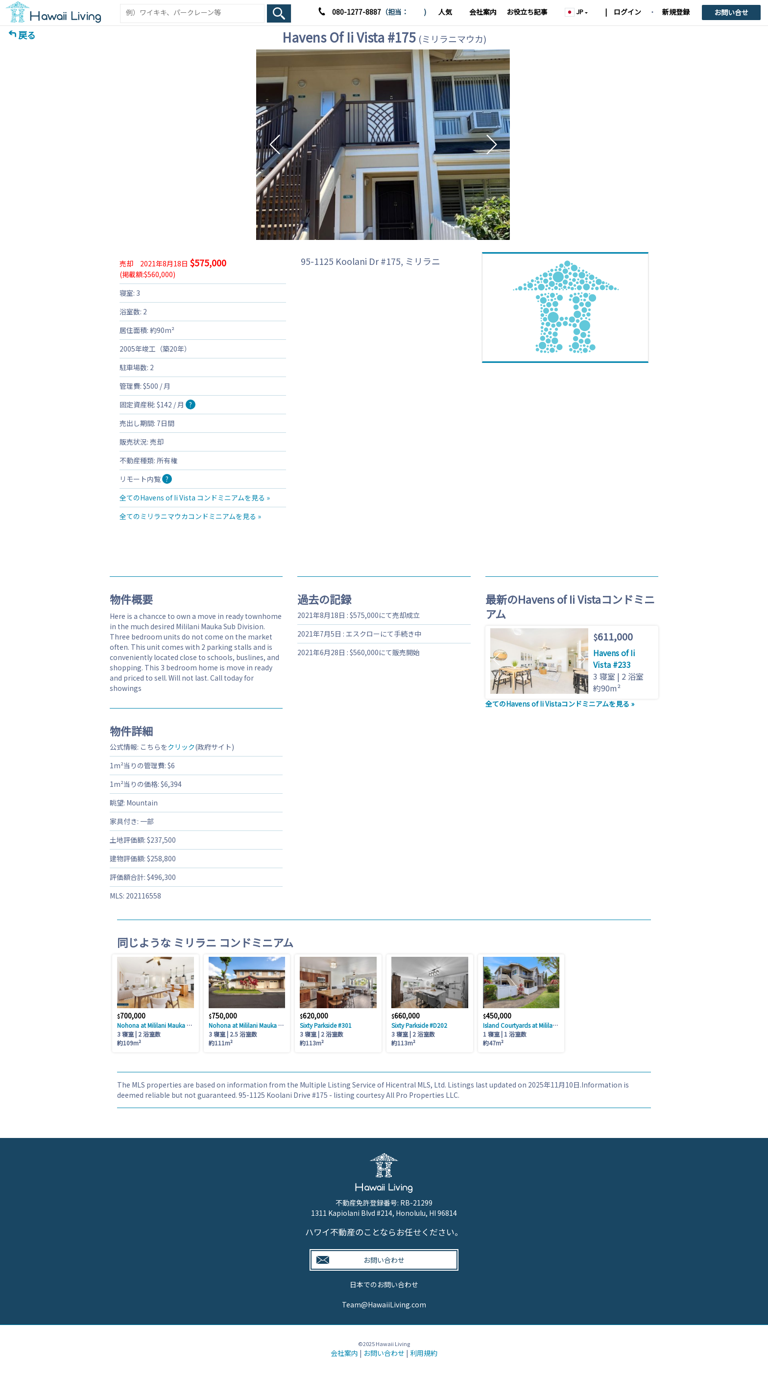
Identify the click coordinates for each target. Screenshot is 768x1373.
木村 (416, 12)
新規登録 (676, 12)
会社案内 (483, 12)
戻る (27, 34)
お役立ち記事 (527, 12)
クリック (181, 747)
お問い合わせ (384, 1353)
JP (575, 12)
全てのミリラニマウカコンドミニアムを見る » (190, 516)
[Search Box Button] (279, 13)
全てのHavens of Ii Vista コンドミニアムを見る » (195, 497)
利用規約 (423, 1353)
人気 (445, 12)
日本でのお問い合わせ (384, 1284)
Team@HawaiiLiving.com (384, 1304)
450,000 (497, 1015)
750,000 (223, 1015)
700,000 (131, 1015)
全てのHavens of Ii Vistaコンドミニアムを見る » (559, 704)
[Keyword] (192, 12)
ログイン (626, 12)
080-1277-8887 (356, 12)
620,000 (314, 1015)
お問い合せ (731, 12)
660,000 (405, 1015)
